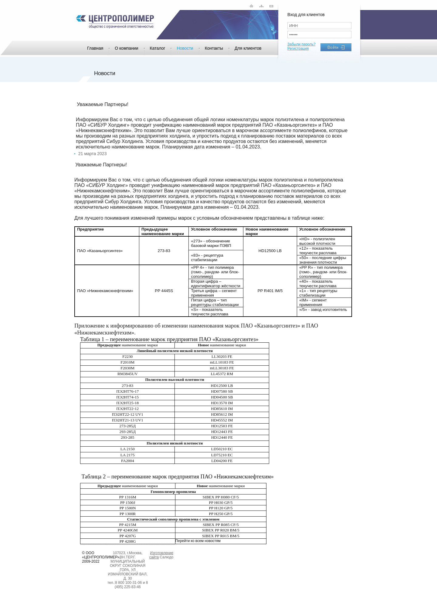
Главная (95, 48)
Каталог (157, 48)
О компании (126, 48)
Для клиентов (248, 48)
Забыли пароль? (301, 44)
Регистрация (298, 48)
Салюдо (166, 557)
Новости (185, 48)
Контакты (214, 48)
